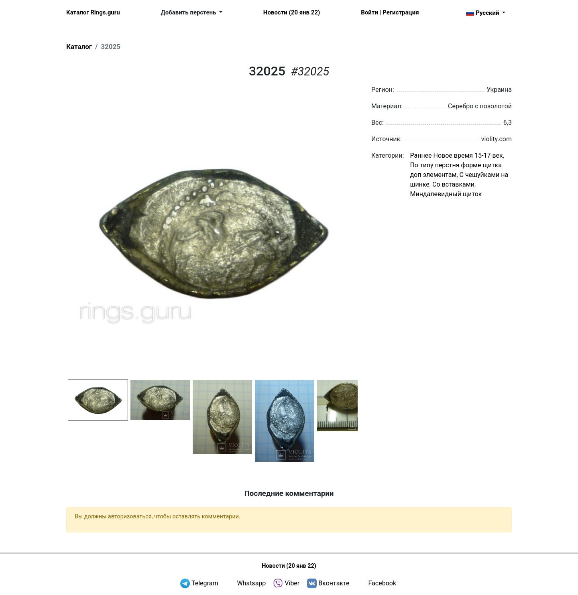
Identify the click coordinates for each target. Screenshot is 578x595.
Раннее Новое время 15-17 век (456, 155)
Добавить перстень (189, 12)
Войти (369, 12)
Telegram (204, 583)
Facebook (382, 583)
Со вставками (453, 184)
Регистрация (401, 12)
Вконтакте (333, 583)
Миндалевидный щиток (446, 194)
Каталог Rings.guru (93, 12)
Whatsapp (251, 583)
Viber (292, 583)
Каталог (79, 47)
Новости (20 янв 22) (291, 12)
